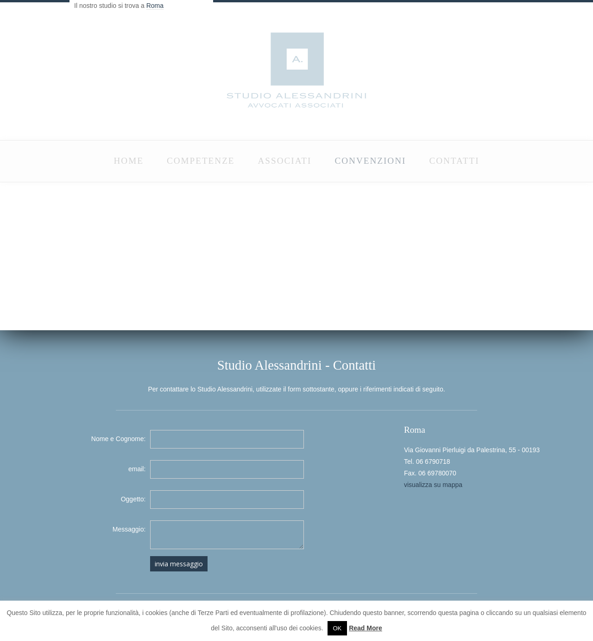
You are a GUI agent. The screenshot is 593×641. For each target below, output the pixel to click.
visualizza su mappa (433, 484)
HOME (128, 161)
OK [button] (337, 628)
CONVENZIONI (370, 161)
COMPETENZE (201, 161)
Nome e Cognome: (118, 438)
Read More (365, 628)
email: (136, 469)
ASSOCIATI (285, 161)
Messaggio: (129, 529)
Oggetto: (133, 499)
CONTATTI (454, 161)
